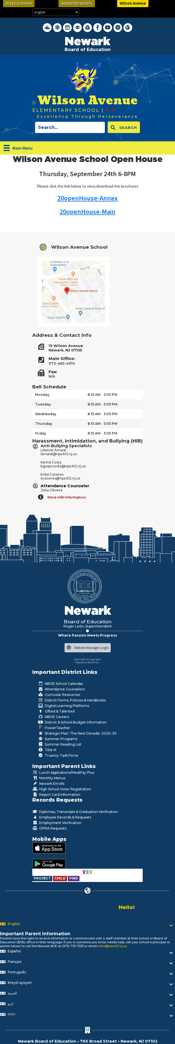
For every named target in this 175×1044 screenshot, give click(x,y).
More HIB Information (66, 497)
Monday (42, 395)
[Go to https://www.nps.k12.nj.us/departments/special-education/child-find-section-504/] (42, 878)
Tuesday (43, 404)
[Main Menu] (18, 148)
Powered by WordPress (87, 662)
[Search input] (70, 127)
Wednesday (45, 414)
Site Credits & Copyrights (87, 659)
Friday (40, 433)
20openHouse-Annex (87, 198)
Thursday (43, 424)
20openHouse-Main (87, 211)
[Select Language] (55, 12)
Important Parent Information (35, 933)
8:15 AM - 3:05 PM (102, 395)
